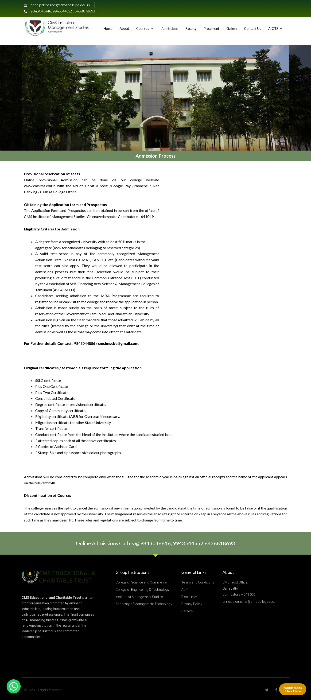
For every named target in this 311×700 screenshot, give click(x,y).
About (143, 23)
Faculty (211, 23)
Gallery (253, 23)
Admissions (189, 23)
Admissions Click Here (293, 689)
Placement (232, 23)
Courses (165, 23)
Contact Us (275, 23)
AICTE (276, 33)
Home (127, 23)
